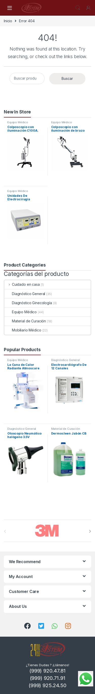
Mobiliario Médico (22, 330)
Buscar (67, 78)
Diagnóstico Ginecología (28, 303)
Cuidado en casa (22, 284)
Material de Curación (25, 321)
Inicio (8, 21)
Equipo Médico (17, 122)
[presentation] (90, 531)
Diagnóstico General (24, 294)
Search (78, 8)
